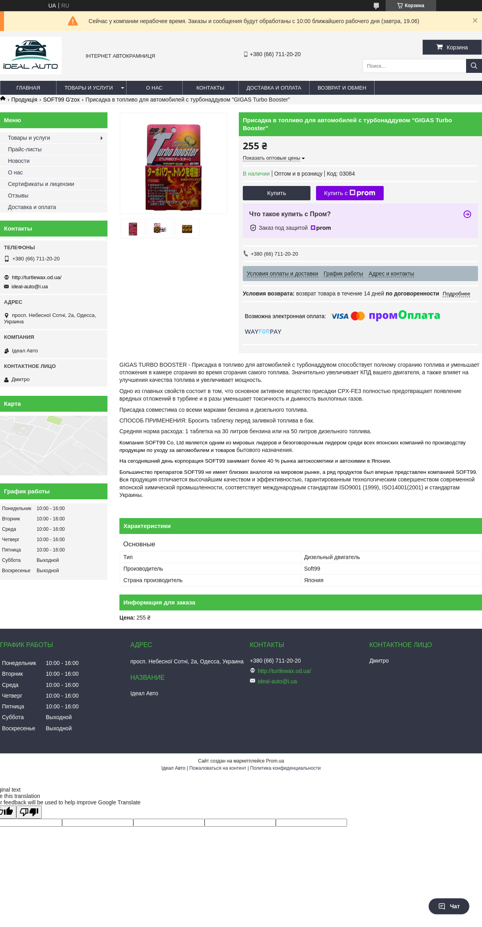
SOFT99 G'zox (61, 99)
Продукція (24, 99)
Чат (449, 906)
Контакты (210, 88)
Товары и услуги (88, 88)
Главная (28, 88)
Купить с (349, 193)
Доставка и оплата (274, 88)
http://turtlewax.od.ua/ (36, 277)
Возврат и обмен (342, 88)
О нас (154, 88)
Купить (276, 193)
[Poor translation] (29, 812)
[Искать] (474, 66)
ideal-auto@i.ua (30, 286)
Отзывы (18, 195)
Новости (18, 161)
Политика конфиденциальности (285, 768)
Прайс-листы (25, 149)
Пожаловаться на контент (217, 768)
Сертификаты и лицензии (41, 184)
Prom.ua (275, 761)
